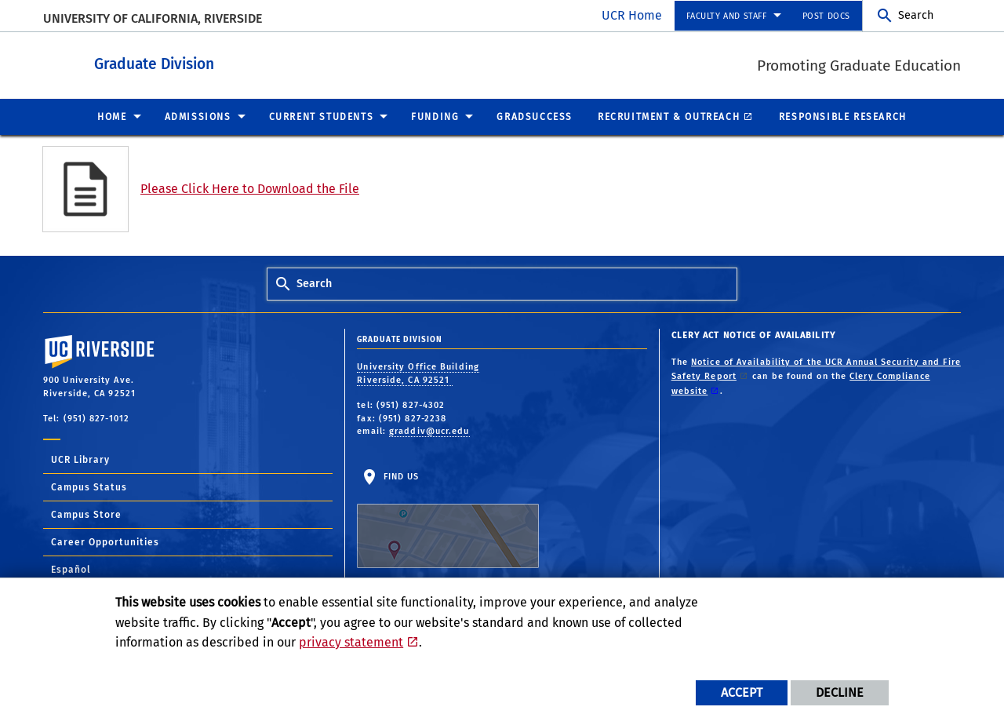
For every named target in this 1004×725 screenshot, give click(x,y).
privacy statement (351, 642)
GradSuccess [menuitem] (535, 116)
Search (915, 15)
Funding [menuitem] (435, 116)
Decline (840, 692)
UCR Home (632, 15)
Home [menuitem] (111, 116)
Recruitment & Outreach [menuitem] (669, 116)
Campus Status (89, 486)
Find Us (448, 519)
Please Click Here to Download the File (249, 187)
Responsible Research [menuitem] (843, 116)
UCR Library (80, 459)
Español (71, 568)
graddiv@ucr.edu (429, 430)
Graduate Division (256, 62)
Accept (741, 692)
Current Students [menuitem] (321, 116)
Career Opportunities (105, 541)
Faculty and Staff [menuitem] (726, 16)
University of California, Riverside (152, 18)
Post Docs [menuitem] (826, 16)
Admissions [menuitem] (198, 116)
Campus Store (86, 513)
